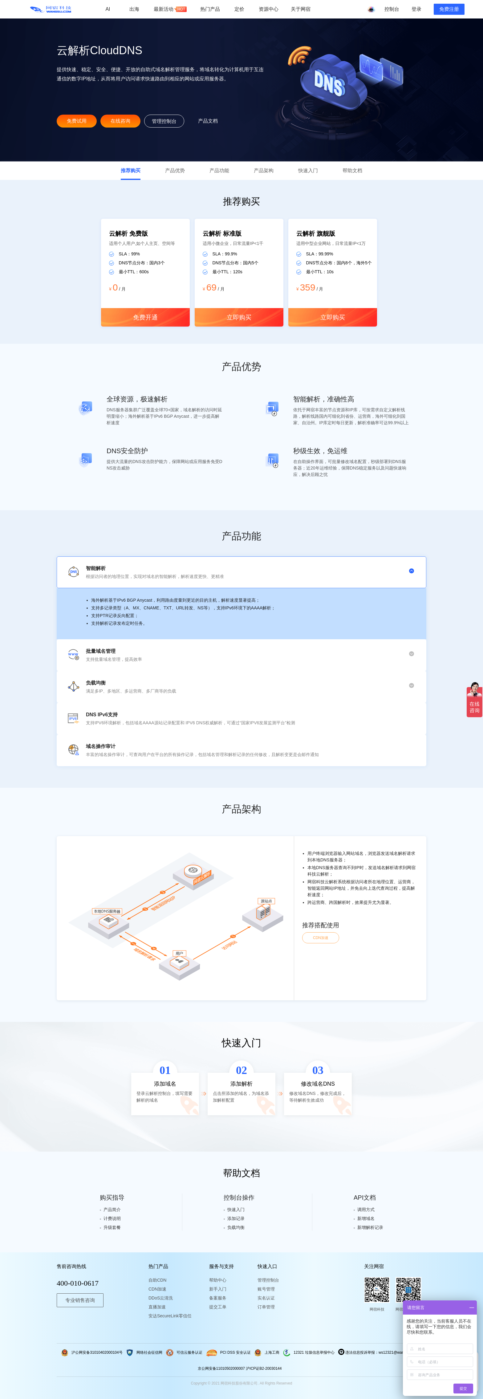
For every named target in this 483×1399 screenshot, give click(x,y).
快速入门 (308, 170)
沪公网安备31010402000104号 (91, 1352)
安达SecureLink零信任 (166, 1315)
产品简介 (112, 1209)
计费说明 (112, 1218)
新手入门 (217, 1289)
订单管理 (266, 1306)
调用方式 (366, 1209)
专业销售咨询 (80, 1300)
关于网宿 (300, 9)
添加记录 (236, 1218)
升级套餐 (112, 1227)
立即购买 (239, 317)
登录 (416, 9)
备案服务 (217, 1297)
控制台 (391, 9)
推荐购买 (130, 174)
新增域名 (366, 1218)
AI (107, 9)
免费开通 (145, 317)
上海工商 (266, 1352)
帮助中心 (217, 1280)
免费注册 (449, 9)
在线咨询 (120, 121)
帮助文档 (352, 170)
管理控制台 (164, 121)
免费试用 (77, 121)
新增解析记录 (370, 1227)
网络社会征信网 (144, 1352)
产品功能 (219, 170)
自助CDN (157, 1280)
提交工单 (217, 1306)
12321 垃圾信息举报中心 (309, 1352)
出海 (134, 9)
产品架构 (264, 170)
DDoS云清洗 (160, 1297)
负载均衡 (236, 1227)
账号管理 (266, 1289)
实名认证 (266, 1297)
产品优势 (175, 170)
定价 (239, 9)
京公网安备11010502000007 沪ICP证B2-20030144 (240, 1368)
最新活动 (170, 9)
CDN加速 (320, 938)
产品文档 (208, 121)
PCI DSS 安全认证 (228, 1352)
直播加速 (157, 1306)
